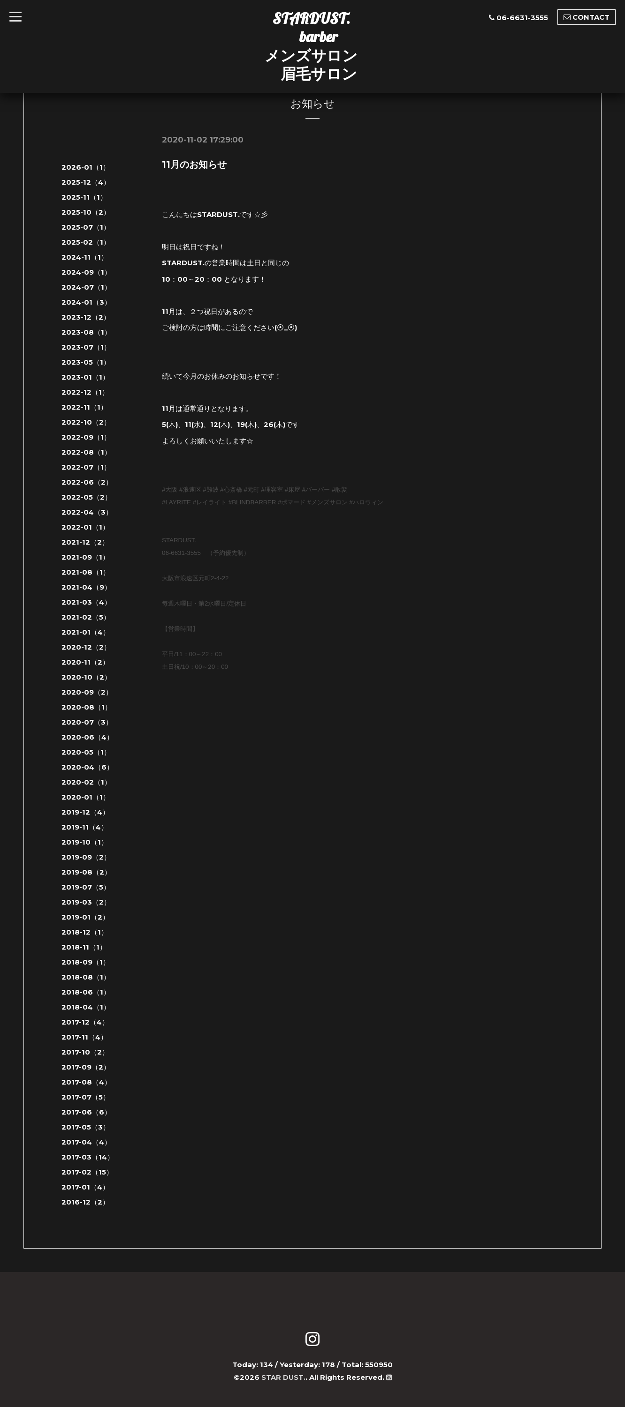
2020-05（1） (86, 752)
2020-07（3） (87, 722)
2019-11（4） (84, 827)
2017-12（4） (85, 1022)
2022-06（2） (87, 482)
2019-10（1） (84, 842)
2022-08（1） (86, 452)
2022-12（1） (85, 392)
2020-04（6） (87, 767)
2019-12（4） (85, 812)
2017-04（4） (86, 1142)
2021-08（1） (85, 572)
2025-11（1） (84, 197)
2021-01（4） (85, 632)
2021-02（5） (85, 617)
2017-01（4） (85, 1186)
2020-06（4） (87, 737)
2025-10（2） (85, 212)
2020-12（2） (86, 647)
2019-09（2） (86, 857)
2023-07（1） (86, 347)
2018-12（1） (84, 932)
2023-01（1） (85, 377)
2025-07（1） (85, 227)
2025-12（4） (85, 182)
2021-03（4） (86, 602)
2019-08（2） (86, 872)
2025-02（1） (85, 242)
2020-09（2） (87, 692)
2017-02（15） (87, 1172)
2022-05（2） (86, 497)
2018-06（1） (85, 992)
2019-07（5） (85, 887)
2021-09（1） (85, 557)
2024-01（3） (86, 302)
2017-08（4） (86, 1082)
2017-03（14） (87, 1157)
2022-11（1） (84, 407)
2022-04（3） (87, 512)
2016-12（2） (85, 1201)
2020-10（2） (86, 677)
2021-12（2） (85, 542)
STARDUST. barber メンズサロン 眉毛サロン (311, 46)
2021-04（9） (86, 587)
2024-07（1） (86, 287)
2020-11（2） (85, 662)
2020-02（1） (86, 782)
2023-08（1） (86, 332)
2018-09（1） (85, 962)
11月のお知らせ (194, 164)
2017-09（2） (85, 1067)
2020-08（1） (86, 707)
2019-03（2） (86, 902)
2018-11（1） (84, 947)
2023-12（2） (85, 317)
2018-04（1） (85, 1007)
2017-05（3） (85, 1127)
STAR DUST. (283, 1377)
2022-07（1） (86, 467)
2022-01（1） (85, 527)
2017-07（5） (85, 1097)
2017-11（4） (84, 1037)
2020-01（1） (85, 797)
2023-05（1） (85, 362)
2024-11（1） (84, 257)
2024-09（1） (86, 272)
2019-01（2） (85, 917)
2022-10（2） (86, 422)
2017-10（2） (85, 1052)
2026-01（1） (85, 167)
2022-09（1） (86, 437)
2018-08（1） (85, 977)
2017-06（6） (86, 1112)
